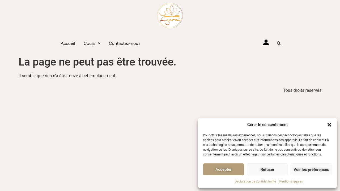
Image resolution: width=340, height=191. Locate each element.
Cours (92, 43)
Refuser (267, 169)
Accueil (68, 43)
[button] (329, 124)
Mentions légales (291, 181)
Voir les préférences (311, 169)
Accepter (223, 169)
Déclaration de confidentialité (255, 181)
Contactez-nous (125, 43)
